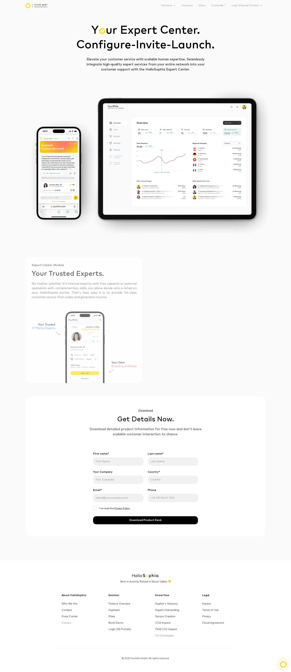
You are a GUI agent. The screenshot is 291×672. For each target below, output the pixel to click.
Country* (154, 472)
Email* (97, 490)
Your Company (103, 472)
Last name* (155, 453)
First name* (101, 453)
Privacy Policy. (122, 508)
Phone (152, 490)
